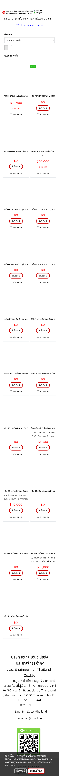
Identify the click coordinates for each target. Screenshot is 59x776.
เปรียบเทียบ (17, 114)
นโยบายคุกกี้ (9, 765)
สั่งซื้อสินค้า (43, 108)
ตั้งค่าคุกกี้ (20, 770)
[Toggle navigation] (55, 12)
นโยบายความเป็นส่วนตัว (38, 762)
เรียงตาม (9, 34)
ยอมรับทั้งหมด (36, 770)
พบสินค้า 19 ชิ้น (11, 56)
